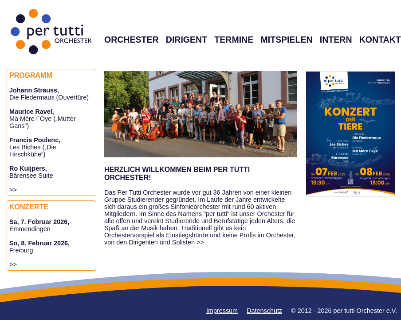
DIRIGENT (186, 39)
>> (13, 189)
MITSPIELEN (286, 39)
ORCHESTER (131, 39)
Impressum (222, 310)
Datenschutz (264, 310)
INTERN (336, 39)
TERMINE (233, 39)
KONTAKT (380, 39)
